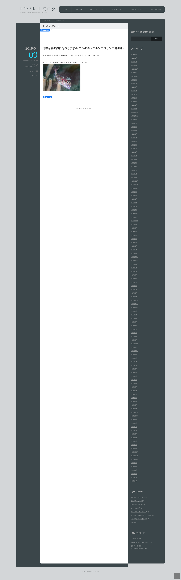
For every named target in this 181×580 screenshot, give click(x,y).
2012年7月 (134, 470)
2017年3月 (134, 289)
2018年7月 (134, 231)
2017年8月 (134, 271)
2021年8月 (134, 127)
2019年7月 (134, 195)
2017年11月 (134, 260)
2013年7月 (134, 427)
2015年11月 (134, 347)
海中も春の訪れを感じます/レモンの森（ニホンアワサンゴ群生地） (84, 48)
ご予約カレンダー (135, 9)
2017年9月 (134, 267)
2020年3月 (134, 173)
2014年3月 (134, 401)
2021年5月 (134, 137)
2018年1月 (134, 253)
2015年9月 (134, 354)
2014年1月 (134, 408)
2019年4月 (134, 202)
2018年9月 (134, 224)
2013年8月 (134, 423)
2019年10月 (134, 188)
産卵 (33, 65)
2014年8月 (134, 387)
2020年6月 (134, 163)
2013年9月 (134, 419)
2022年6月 (134, 90)
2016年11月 (134, 304)
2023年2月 (134, 61)
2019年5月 (134, 199)
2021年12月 (134, 112)
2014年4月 (134, 398)
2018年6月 (134, 235)
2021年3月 (134, 145)
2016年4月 (134, 329)
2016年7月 (134, 318)
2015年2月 (134, 380)
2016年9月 (134, 311)
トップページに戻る (85, 108)
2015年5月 (134, 369)
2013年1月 (134, 448)
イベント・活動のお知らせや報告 (141, 515)
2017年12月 (134, 257)
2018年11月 (134, 217)
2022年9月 (134, 80)
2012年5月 (134, 477)
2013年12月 (134, 412)
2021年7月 (134, 130)
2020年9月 (134, 152)
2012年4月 (134, 481)
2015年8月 (134, 358)
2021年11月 (134, 116)
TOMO (33, 75)
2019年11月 (134, 184)
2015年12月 (134, 343)
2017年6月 (134, 278)
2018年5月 (134, 239)
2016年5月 (134, 325)
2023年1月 (134, 65)
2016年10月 (134, 307)
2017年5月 (134, 282)
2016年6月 (134, 322)
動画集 (133, 522)
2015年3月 (134, 376)
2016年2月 (134, 336)
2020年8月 (134, 155)
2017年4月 (134, 286)
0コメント (32, 71)
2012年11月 (134, 455)
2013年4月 (134, 437)
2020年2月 (134, 177)
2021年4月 (134, 141)
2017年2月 (134, 293)
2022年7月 (134, 87)
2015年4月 (134, 372)
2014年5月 (134, 394)
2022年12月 (134, 69)
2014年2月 (134, 405)
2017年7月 (134, 275)
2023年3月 (134, 58)
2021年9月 (134, 123)
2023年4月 (134, 54)
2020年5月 (134, 166)
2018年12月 (134, 213)
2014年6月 (134, 390)
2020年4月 (134, 170)
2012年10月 (134, 459)
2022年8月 (134, 83)
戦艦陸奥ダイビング (137, 504)
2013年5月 (134, 434)
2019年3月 (134, 206)
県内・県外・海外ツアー (138, 511)
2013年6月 (134, 430)
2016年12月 (134, 300)
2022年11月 (134, 72)
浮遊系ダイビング (136, 501)
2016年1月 (134, 340)
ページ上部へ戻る (177, 576)
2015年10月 (134, 351)
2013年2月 (134, 445)
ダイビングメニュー (96, 9)
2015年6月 (134, 365)
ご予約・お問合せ (155, 9)
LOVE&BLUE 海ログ (38, 8)
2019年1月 (134, 210)
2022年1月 (134, 108)
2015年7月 (134, 361)
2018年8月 (134, 228)
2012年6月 (134, 474)
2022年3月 (134, 101)
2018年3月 (134, 246)
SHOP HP (78, 9)
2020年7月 (134, 159)
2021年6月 (134, 134)
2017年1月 (134, 296)
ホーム (65, 9)
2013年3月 (134, 441)
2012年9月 (134, 463)
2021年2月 (134, 148)
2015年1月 (134, 383)
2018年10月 (134, 220)
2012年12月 (134, 452)
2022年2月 (134, 105)
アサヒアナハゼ (30, 67)
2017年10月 (134, 264)
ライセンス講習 (116, 9)
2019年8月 (134, 192)
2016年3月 (134, 333)
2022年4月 (134, 98)
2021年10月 (134, 119)
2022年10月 (134, 76)
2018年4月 (134, 242)
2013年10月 (134, 416)
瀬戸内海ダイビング (28, 60)
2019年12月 (134, 181)
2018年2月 (134, 249)
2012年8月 (134, 466)
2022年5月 (134, 94)
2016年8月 (134, 314)
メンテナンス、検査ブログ (139, 519)
